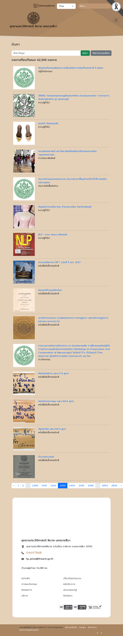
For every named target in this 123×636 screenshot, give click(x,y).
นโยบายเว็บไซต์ (71, 627)
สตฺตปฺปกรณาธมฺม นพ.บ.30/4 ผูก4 (56, 401)
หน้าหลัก (25, 578)
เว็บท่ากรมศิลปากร (44, 6)
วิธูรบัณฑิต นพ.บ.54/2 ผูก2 (52, 429)
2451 (44, 485)
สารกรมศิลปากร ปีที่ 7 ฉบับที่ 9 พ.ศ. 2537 (59, 262)
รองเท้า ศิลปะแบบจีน (48, 123)
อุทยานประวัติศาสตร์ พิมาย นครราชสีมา (33, 20)
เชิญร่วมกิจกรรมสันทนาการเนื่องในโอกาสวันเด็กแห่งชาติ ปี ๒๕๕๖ (70, 68)
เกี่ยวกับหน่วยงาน (72, 578)
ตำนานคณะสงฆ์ (46, 457)
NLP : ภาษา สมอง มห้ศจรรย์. (53, 234)
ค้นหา (85, 53)
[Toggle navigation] (116, 20)
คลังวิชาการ (69, 584)
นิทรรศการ (26, 590)
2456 (91, 485)
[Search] (95, 6)
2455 (81, 485)
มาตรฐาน (82, 627)
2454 (72, 485)
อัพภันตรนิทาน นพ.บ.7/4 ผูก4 (53, 373)
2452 (53, 485)
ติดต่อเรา (67, 595)
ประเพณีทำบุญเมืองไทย (50, 290)
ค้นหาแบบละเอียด (101, 53)
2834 (114, 485)
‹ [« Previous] (13, 485)
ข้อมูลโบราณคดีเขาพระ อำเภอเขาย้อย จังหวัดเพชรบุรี (64, 207)
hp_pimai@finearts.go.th (39, 559)
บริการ (24, 595)
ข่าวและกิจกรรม (29, 584)
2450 (35, 485)
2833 (105, 485)
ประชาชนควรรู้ (70, 590)
